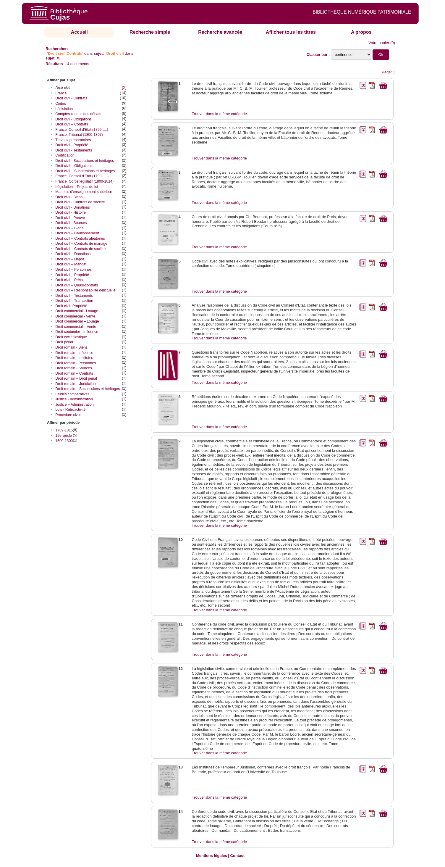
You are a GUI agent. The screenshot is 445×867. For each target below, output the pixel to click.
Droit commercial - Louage (76, 311)
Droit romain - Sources (73, 368)
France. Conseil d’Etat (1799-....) (81, 130)
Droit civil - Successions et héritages (84, 161)
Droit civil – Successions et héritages (85, 171)
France (61, 93)
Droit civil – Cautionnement (77, 233)
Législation (64, 109)
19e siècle (63, 435)
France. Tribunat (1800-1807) (79, 135)
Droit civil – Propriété (72, 275)
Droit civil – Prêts (69, 280)
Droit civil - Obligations (73, 119)
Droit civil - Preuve (70, 218)
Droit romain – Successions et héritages (87, 389)
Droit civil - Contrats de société (80, 202)
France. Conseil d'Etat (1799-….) (82, 176)
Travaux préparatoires (73, 140)
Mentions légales (211, 855)
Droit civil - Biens (68, 197)
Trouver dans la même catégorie (219, 114)
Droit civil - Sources (71, 223)
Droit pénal (64, 342)
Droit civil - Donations (72, 207)
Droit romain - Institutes (74, 358)
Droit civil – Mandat (70, 264)
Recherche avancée (220, 32)
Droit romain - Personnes (75, 363)
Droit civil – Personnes (73, 269)
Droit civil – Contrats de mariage (81, 243)
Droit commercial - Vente (75, 316)
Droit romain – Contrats (74, 373)
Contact (237, 855)
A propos (361, 32)
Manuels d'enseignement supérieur (83, 192)
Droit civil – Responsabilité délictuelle (85, 290)
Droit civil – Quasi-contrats (76, 285)
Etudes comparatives (72, 394)
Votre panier (378, 43)
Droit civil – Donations (72, 254)
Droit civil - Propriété (71, 145)
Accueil (79, 32)
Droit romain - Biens (71, 347)
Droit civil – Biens (69, 228)
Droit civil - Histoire (70, 212)
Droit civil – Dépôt (69, 259)
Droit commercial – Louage (77, 321)
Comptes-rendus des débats (78, 114)
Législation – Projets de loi (76, 187)
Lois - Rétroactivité (70, 409)
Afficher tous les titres (291, 32)
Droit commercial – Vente (75, 327)
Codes (60, 103)
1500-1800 (64, 441)
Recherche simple (150, 32)
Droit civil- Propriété (71, 306)
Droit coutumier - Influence (76, 332)
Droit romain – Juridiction (75, 384)
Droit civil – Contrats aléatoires (80, 238)
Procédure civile (68, 415)
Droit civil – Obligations (74, 166)
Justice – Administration (74, 404)
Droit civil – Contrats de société (80, 249)
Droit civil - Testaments (73, 150)
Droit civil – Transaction (74, 301)
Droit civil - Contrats (71, 98)
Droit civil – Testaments (74, 296)
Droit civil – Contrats (71, 124)
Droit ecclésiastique (71, 337)
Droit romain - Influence (74, 353)
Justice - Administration (74, 399)
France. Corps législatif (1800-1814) (84, 181)
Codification (65, 155)
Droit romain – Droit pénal (76, 378)
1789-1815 (64, 430)
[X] (58, 58)
